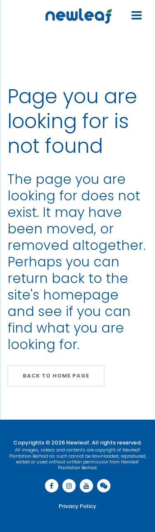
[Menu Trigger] (137, 14)
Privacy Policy (77, 506)
